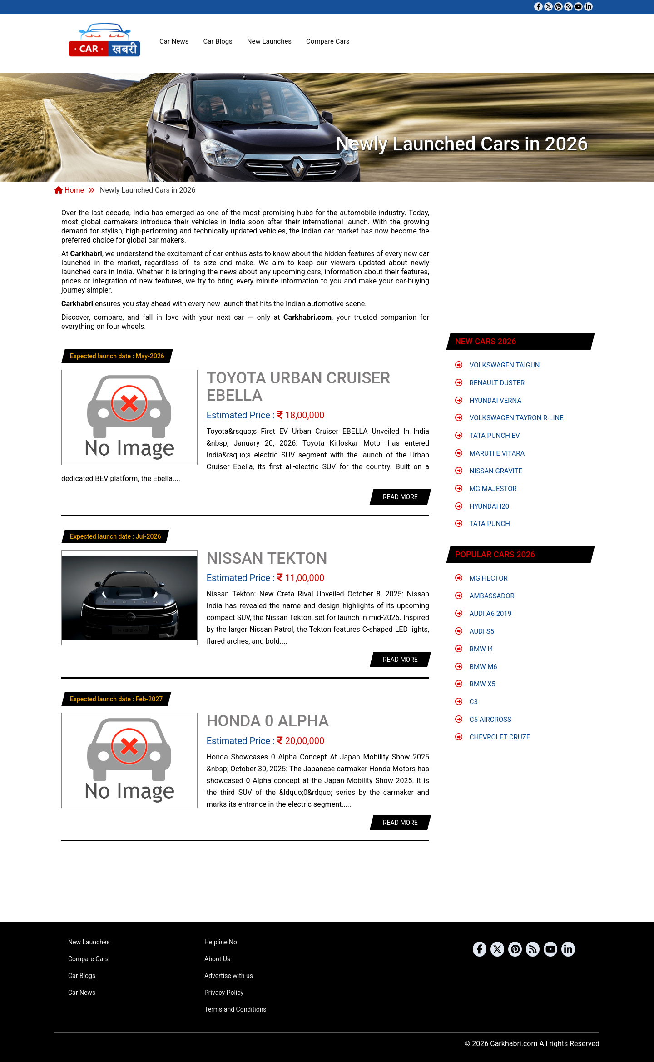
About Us (217, 959)
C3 (466, 702)
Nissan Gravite (488, 471)
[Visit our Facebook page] (538, 6)
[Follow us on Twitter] (548, 6)
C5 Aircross (483, 719)
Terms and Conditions (235, 1009)
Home (69, 190)
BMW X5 (475, 684)
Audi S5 (474, 631)
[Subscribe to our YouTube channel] (578, 6)
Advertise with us (228, 975)
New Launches (269, 41)
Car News (173, 41)
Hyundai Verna (488, 401)
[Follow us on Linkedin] (588, 6)
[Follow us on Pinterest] (558, 6)
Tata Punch (482, 524)
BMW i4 (474, 649)
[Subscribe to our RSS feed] (568, 6)
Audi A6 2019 (483, 614)
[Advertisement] (521, 266)
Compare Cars (327, 41)
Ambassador (485, 596)
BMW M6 (476, 667)
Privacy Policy (223, 992)
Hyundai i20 (482, 506)
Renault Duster (490, 383)
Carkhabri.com (513, 1043)
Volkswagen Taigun (497, 365)
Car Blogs (217, 41)
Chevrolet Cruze (492, 737)
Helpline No (220, 942)
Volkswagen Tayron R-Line (509, 418)
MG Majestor (486, 489)
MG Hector (481, 578)
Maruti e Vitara (490, 453)
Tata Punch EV (487, 436)
